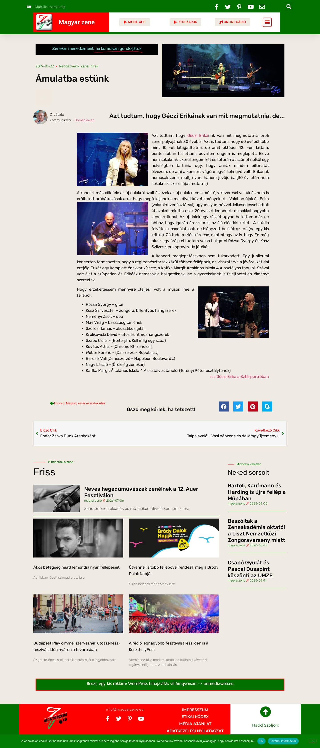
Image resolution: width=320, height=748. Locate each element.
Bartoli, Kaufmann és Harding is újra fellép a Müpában (257, 492)
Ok (261, 741)
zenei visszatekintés (91, 403)
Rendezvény (69, 66)
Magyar (71, 403)
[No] (313, 741)
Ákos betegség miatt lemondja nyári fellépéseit (76, 567)
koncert (59, 403)
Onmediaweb (84, 120)
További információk (283, 741)
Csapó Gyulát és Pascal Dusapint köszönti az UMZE (250, 569)
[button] (288, 6)
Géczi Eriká (197, 135)
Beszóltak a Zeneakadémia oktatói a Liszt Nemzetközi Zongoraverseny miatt (256, 530)
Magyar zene (77, 22)
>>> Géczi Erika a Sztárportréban (239, 376)
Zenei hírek (89, 66)
